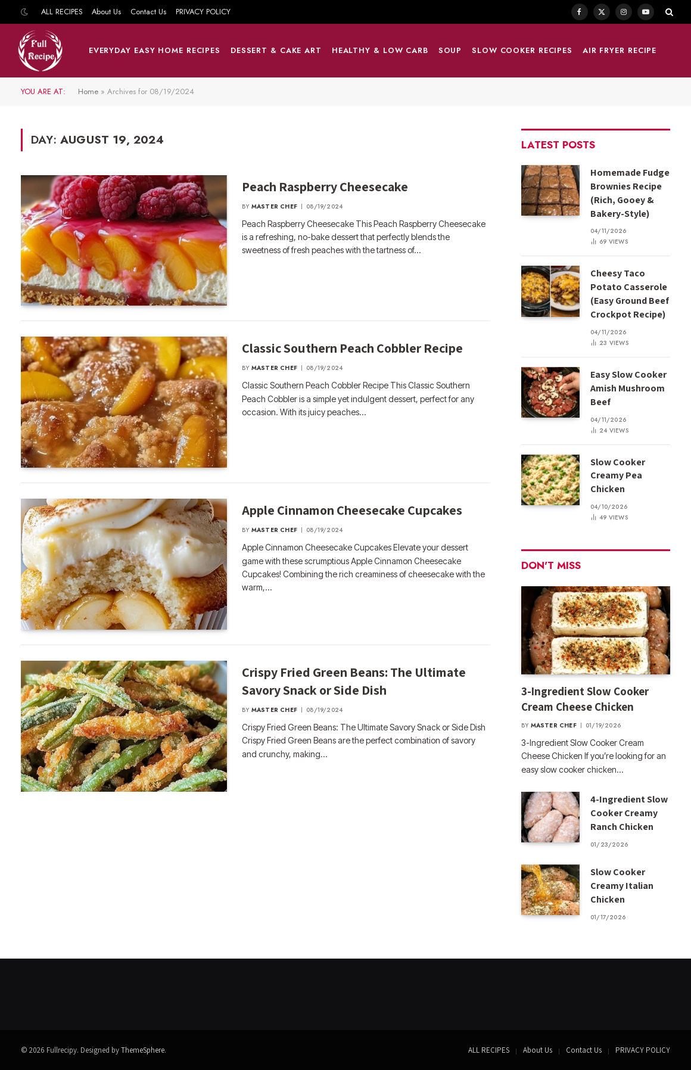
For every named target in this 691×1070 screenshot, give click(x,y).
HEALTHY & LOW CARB (380, 50)
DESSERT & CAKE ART (276, 50)
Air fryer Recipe (619, 50)
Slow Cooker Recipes (522, 50)
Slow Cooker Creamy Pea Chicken (617, 476)
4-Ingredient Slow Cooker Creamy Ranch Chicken (629, 813)
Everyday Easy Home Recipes (154, 50)
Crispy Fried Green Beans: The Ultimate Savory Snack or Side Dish (354, 681)
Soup (450, 50)
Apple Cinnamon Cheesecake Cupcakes (352, 510)
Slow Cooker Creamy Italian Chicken (621, 886)
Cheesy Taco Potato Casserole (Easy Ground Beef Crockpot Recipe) (629, 294)
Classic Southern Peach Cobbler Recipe (352, 348)
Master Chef (274, 206)
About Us (106, 11)
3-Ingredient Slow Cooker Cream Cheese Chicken (585, 699)
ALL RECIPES (62, 11)
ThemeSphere (142, 1050)
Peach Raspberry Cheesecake (325, 186)
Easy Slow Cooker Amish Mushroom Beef (628, 388)
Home (88, 91)
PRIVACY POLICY (203, 11)
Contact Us (148, 11)
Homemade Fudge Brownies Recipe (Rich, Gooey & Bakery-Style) (630, 193)
